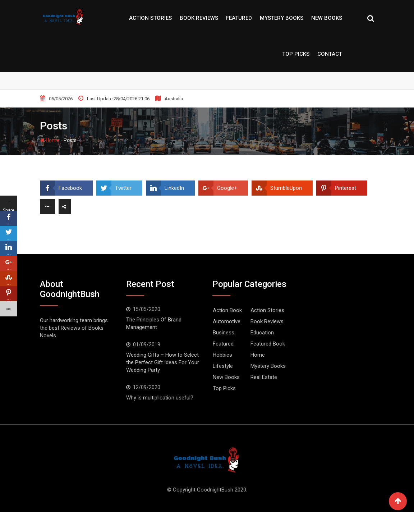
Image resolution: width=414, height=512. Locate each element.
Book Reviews (199, 18)
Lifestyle (223, 366)
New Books (326, 18)
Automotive (226, 321)
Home (49, 140)
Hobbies (222, 355)
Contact (329, 54)
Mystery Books (281, 18)
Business (223, 332)
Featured (239, 18)
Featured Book (267, 343)
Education (262, 332)
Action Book (227, 310)
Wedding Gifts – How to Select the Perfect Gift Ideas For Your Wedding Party (162, 362)
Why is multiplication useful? (159, 397)
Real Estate (263, 377)
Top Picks (295, 54)
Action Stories (150, 18)
